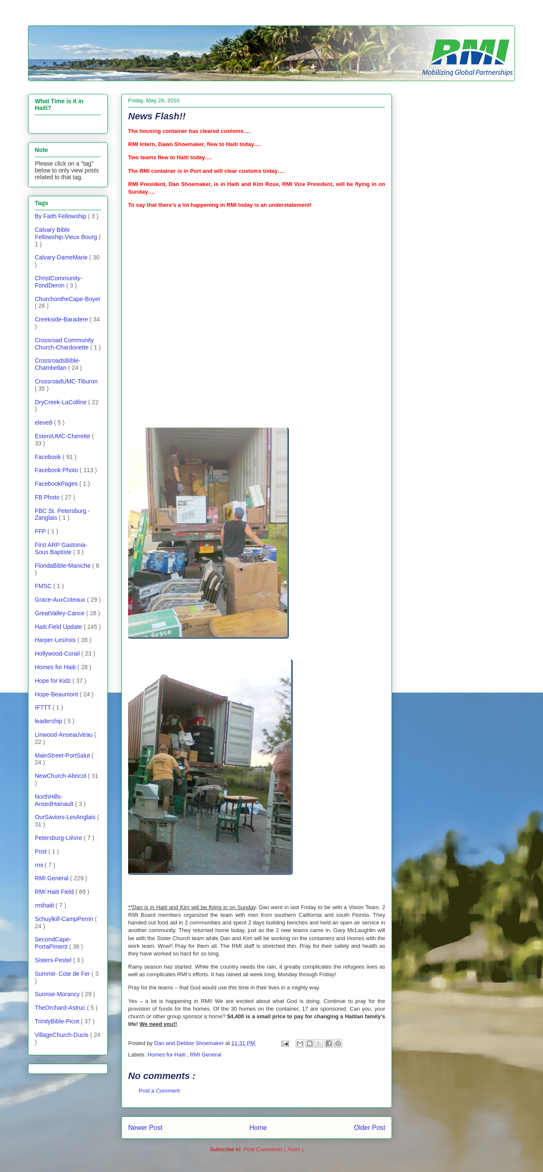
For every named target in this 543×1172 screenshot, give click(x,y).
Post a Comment (159, 1090)
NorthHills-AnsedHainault (55, 800)
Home (258, 1127)
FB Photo (48, 497)
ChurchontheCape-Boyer (68, 299)
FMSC (44, 586)
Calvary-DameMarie (62, 257)
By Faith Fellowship (61, 216)
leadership (49, 721)
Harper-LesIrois (56, 640)
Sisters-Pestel (54, 960)
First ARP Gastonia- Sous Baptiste (61, 548)
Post (41, 851)
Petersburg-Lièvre (59, 837)
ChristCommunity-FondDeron (58, 282)
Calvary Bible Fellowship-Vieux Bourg (67, 233)
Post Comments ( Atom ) (274, 1149)
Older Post (369, 1127)
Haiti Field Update (59, 626)
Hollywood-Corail (58, 653)
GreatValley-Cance (60, 613)
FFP (41, 531)
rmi (40, 865)
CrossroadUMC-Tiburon (66, 381)
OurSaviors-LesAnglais (66, 817)
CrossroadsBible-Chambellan (57, 364)
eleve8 (44, 422)
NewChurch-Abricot (61, 775)
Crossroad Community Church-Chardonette (64, 344)
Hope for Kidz (54, 680)
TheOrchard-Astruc (61, 1007)
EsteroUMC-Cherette (63, 436)
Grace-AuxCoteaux (61, 599)
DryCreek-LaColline (61, 402)
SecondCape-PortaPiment (53, 943)
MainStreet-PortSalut (63, 755)
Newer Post (145, 1127)
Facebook (48, 457)
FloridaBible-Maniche (63, 565)
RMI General (205, 1054)
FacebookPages (57, 483)
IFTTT (44, 707)
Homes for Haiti (167, 1054)
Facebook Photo (57, 470)
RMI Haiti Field (55, 891)
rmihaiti (45, 905)
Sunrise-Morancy (58, 994)
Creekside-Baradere (62, 319)
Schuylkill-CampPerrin (65, 919)
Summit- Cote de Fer (63, 973)
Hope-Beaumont (57, 694)
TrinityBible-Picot (58, 1021)
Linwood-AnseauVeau (64, 734)
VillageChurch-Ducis (62, 1034)
